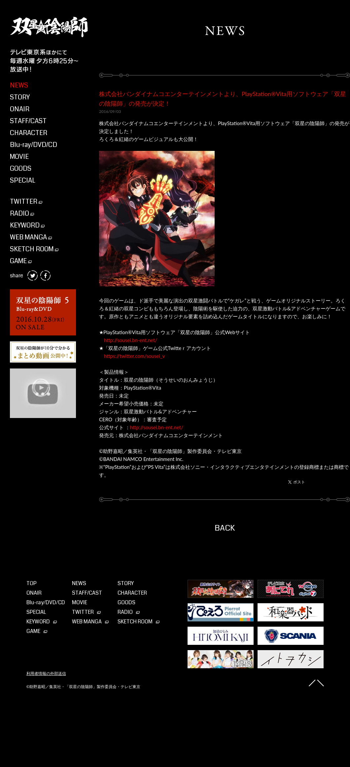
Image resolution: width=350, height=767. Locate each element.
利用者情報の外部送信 (46, 673)
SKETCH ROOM (34, 249)
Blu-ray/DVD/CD (33, 145)
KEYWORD (27, 225)
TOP (31, 583)
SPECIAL (22, 180)
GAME (21, 261)
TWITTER (26, 201)
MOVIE (19, 156)
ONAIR (19, 109)
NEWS (19, 85)
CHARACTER (28, 133)
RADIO (22, 213)
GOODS (20, 168)
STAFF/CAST (28, 121)
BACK (225, 528)
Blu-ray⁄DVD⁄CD (45, 602)
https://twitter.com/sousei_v (134, 356)
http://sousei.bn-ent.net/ (130, 340)
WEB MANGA (31, 237)
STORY (20, 97)
